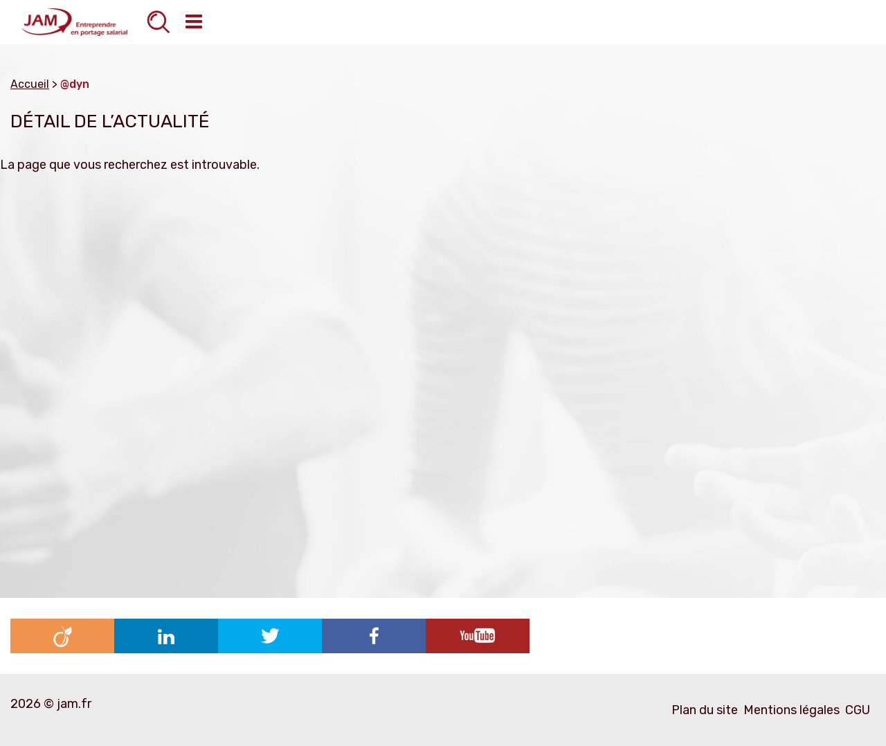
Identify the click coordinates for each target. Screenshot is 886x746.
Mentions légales (791, 710)
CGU (857, 710)
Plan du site (704, 710)
